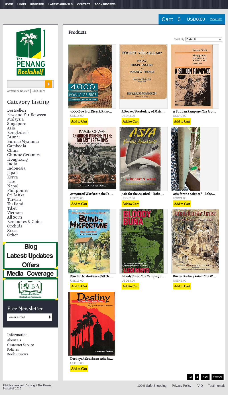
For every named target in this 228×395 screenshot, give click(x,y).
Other (12, 235)
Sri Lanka (16, 195)
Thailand (15, 204)
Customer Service (20, 344)
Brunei (13, 137)
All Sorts (14, 217)
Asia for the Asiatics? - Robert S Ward (148, 194)
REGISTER (37, 4)
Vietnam (15, 213)
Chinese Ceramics (24, 155)
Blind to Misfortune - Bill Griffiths (94, 276)
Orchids (14, 226)
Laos (11, 181)
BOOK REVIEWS (105, 4)
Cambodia (16, 146)
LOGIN (21, 4)
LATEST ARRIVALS (60, 4)
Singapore (16, 124)
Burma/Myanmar (23, 141)
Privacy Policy (181, 385)
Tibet (12, 208)
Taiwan (14, 199)
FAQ (200, 385)
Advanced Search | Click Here (26, 91)
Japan (12, 173)
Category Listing (28, 102)
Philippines (17, 190)
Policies (13, 349)
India (12, 164)
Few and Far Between (26, 115)
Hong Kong (17, 159)
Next (205, 376)
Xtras (12, 230)
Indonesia (16, 168)
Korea (12, 177)
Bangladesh (18, 132)
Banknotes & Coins (24, 222)
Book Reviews (17, 354)
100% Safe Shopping (152, 385)
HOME (9, 4)
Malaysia (15, 119)
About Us (14, 340)
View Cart (216, 19)
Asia (11, 128)
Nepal (12, 186)
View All (217, 376)
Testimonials (216, 385)
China (12, 150)
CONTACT (83, 4)
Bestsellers (17, 110)
